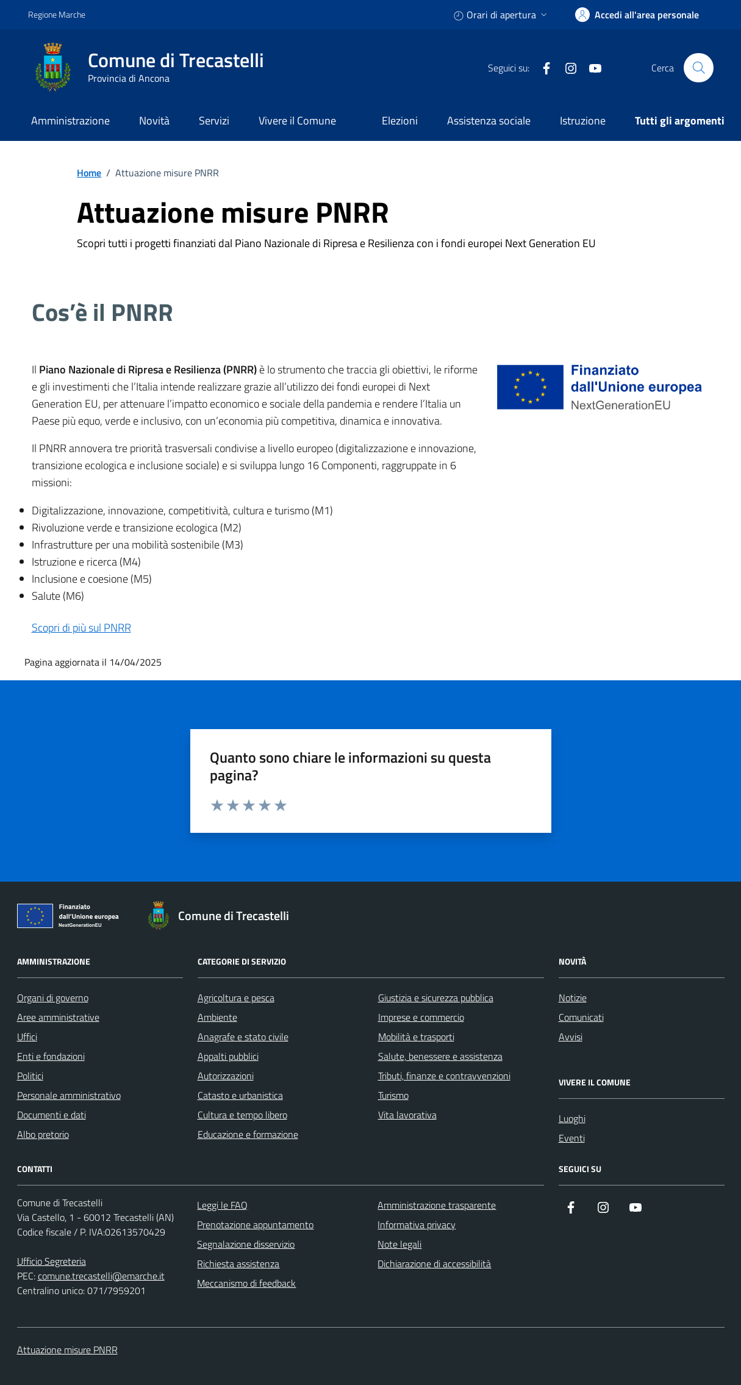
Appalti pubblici (228, 1056)
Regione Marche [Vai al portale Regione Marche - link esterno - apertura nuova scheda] (56, 14)
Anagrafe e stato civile (243, 1036)
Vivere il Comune (297, 120)
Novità (154, 120)
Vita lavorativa (407, 1114)
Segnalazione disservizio (246, 1244)
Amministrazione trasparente (437, 1205)
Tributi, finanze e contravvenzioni (444, 1075)
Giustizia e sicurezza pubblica (435, 997)
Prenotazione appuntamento (255, 1224)
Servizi (214, 120)
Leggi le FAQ (222, 1205)
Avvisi (570, 1036)
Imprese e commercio (421, 1017)
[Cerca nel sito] (698, 67)
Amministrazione (70, 120)
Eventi (572, 1138)
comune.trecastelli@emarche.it (101, 1275)
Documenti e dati (51, 1114)
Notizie (573, 997)
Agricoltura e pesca (236, 997)
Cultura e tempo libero (242, 1114)
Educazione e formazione (248, 1134)
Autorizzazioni (226, 1075)
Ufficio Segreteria (51, 1261)
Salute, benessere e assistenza (440, 1056)
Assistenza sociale (489, 120)
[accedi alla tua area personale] (637, 14)
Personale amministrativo (69, 1095)
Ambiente (217, 1017)
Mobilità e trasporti (416, 1036)
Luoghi (572, 1118)
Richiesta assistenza (238, 1263)
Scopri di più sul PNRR (81, 627)
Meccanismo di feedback (246, 1283)
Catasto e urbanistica (240, 1095)
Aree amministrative (58, 1017)
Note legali (399, 1244)
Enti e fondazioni (51, 1056)
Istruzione (583, 120)
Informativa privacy (417, 1224)
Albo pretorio (43, 1134)
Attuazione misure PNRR (67, 1349)
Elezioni (400, 120)
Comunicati (581, 1017)
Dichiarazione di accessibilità (434, 1263)
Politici (30, 1075)
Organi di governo (52, 997)
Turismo (393, 1095)
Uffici (27, 1036)
